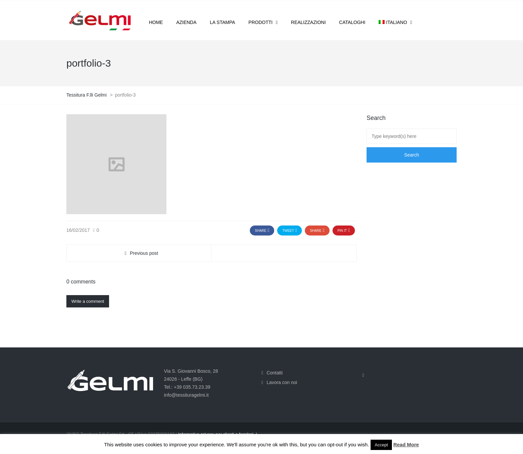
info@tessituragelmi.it (186, 395)
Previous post (144, 253)
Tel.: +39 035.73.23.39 (187, 387)
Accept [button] (381, 444)
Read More (406, 444)
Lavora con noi (282, 382)
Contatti (275, 372)
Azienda (186, 22)
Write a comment (87, 301)
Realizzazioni (308, 22)
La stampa (222, 22)
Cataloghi (352, 22)
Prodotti (260, 22)
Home (156, 22)
